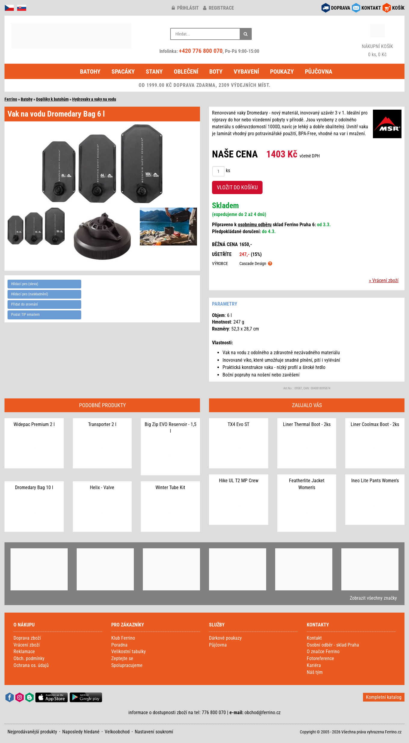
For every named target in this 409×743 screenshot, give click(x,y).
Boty (216, 71)
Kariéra (314, 665)
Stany (154, 71)
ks (228, 170)
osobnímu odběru (255, 224)
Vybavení (246, 71)
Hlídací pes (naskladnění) (29, 294)
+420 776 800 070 (201, 50)
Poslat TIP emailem (25, 314)
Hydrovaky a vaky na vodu (94, 99)
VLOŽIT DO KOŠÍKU (237, 187)
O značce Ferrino (323, 651)
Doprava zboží (27, 638)
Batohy (90, 71)
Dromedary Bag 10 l (34, 487)
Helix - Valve (102, 487)
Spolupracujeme (127, 665)
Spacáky (123, 71)
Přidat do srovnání (24, 304)
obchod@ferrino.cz (262, 712)
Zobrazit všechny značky (373, 598)
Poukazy (282, 71)
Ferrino (11, 99)
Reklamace (24, 651)
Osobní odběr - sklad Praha (333, 645)
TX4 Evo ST (238, 424)
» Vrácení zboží (383, 280)
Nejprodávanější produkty (32, 732)
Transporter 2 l (102, 424)
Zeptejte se (122, 658)
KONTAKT (371, 8)
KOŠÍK (398, 8)
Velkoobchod (117, 732)
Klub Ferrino (123, 638)
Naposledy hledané (81, 732)
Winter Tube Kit (170, 487)
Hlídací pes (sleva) (24, 284)
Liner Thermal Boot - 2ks (307, 424)
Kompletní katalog (383, 697)
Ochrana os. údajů (31, 665)
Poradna (119, 645)
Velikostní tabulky (128, 651)
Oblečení (186, 71)
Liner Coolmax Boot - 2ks (375, 424)
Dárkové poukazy (225, 638)
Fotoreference (320, 658)
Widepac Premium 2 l (34, 424)
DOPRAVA (340, 8)
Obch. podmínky (29, 658)
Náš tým (315, 672)
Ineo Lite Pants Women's (375, 480)
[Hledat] (246, 34)
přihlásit (185, 8)
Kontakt (314, 638)
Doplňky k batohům (52, 99)
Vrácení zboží (27, 645)
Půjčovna (318, 71)
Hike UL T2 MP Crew (238, 480)
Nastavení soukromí (154, 732)
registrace (218, 8)
